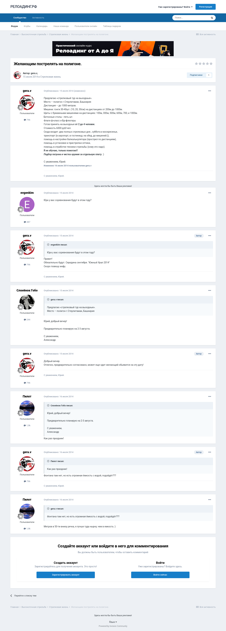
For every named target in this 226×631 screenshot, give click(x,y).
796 (27, 120)
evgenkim (27, 192)
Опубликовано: (58, 91)
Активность (38, 17)
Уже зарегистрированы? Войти (175, 7)
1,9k (27, 425)
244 (27, 319)
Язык (113, 622)
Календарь (42, 26)
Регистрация (205, 7)
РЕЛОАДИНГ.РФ (23, 7)
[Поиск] (190, 17)
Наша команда (61, 26)
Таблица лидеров (112, 26)
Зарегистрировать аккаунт (65, 574)
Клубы (27, 26)
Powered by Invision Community (113, 626)
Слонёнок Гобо (27, 290)
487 (27, 222)
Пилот (27, 396)
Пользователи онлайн (86, 26)
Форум (14, 26)
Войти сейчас (160, 574)
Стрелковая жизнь (50, 76)
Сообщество (19, 19)
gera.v (34, 73)
